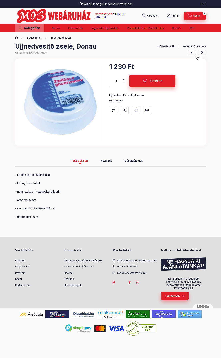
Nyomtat (136, 110)
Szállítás (69, 278)
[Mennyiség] (116, 81)
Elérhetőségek (73, 285)
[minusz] (123, 84)
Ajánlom (147, 110)
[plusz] (123, 78)
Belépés (20, 260)
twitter (122, 283)
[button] (29, 28)
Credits (176, 28)
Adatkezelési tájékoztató (79, 266)
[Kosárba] (152, 81)
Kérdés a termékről (125, 110)
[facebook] (192, 52)
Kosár (18, 278)
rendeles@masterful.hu (131, 272)
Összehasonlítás (113, 110)
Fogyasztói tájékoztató (105, 28)
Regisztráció (23, 266)
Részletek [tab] (80, 160)
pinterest (130, 283)
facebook (114, 283)
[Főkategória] (16, 38)
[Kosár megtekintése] (195, 16)
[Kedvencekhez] (198, 58)
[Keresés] (150, 16)
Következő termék (193, 46)
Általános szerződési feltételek (83, 260)
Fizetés (68, 272)
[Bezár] (203, 4)
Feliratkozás (172, 295)
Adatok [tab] (106, 160)
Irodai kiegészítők (61, 37)
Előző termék (167, 46)
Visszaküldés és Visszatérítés (145, 28)
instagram (138, 283)
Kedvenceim (22, 285)
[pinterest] (202, 52)
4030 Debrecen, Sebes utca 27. (137, 260)
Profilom (20, 272)
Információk (75, 28)
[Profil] (173, 16)
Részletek (115, 100)
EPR (191, 28)
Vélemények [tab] (133, 160)
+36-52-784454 (127, 266)
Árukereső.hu (110, 317)
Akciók (56, 28)
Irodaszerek (34, 37)
